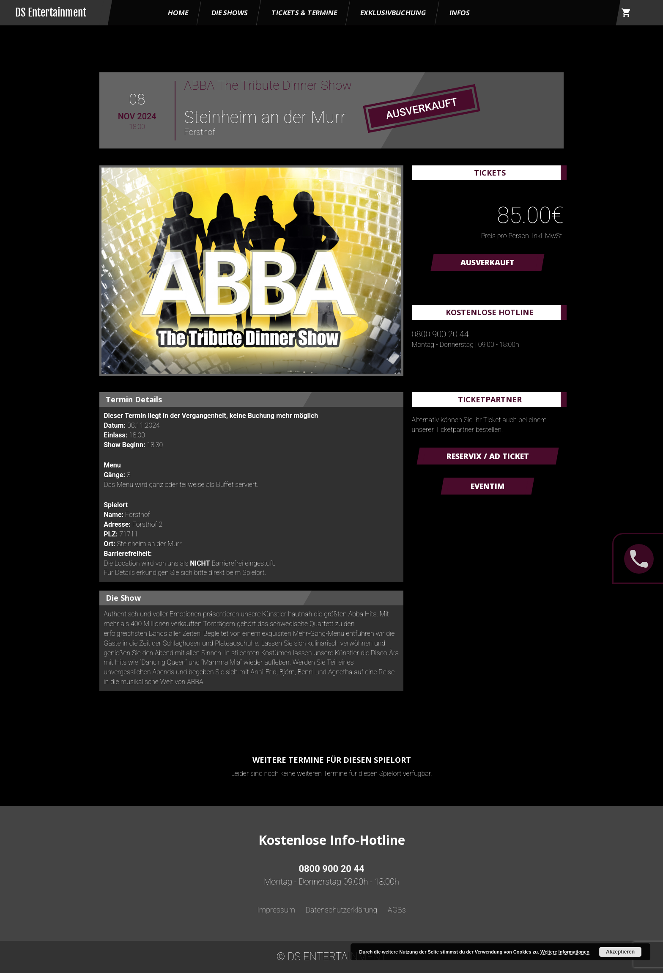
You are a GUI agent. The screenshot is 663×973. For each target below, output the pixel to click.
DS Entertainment (50, 12)
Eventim (487, 486)
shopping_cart (626, 13)
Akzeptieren (620, 952)
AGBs (397, 909)
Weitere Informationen (564, 951)
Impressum (276, 909)
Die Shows (230, 12)
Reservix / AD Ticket (488, 456)
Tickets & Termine (304, 12)
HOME (178, 12)
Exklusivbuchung (393, 12)
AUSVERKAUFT (487, 262)
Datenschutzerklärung (341, 909)
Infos (460, 12)
